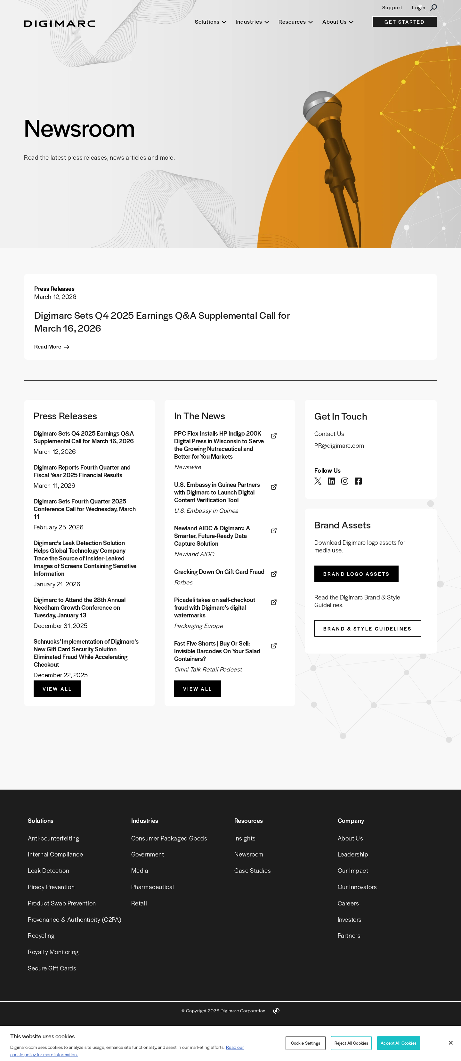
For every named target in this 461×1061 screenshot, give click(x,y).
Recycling (41, 935)
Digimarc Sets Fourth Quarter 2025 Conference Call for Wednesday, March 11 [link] (85, 508)
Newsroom (248, 854)
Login (419, 7)
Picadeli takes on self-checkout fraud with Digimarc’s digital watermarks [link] (214, 607)
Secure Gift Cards (52, 968)
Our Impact (353, 870)
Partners (349, 935)
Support (392, 7)
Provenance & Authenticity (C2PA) (74, 919)
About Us (350, 838)
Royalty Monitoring (53, 951)
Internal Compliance (55, 854)
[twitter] (318, 482)
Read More (47, 346)
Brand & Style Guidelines (367, 628)
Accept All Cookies (399, 1043)
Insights (245, 838)
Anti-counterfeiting (53, 838)
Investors (350, 919)
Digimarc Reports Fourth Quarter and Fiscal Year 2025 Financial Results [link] (82, 471)
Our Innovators (357, 886)
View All (57, 688)
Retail (139, 903)
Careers (348, 903)
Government (147, 854)
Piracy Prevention (51, 886)
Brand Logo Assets (356, 573)
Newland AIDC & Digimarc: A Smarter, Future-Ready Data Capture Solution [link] (212, 535)
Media (140, 870)
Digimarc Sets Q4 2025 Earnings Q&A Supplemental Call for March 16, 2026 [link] (84, 437)
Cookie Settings (305, 1043)
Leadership (353, 854)
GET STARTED (404, 21)
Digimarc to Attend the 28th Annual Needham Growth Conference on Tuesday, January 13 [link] (79, 607)
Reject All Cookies (351, 1043)
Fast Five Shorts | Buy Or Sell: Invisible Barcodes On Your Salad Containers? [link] (217, 651)
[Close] (451, 1043)
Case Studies (252, 870)
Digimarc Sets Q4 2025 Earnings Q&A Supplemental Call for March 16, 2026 (162, 321)
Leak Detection (48, 870)
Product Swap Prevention (62, 903)
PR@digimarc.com (339, 445)
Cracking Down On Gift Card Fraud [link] (219, 571)
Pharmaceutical (152, 886)
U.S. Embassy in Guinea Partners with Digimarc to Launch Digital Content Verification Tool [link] (217, 492)
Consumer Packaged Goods (169, 838)
